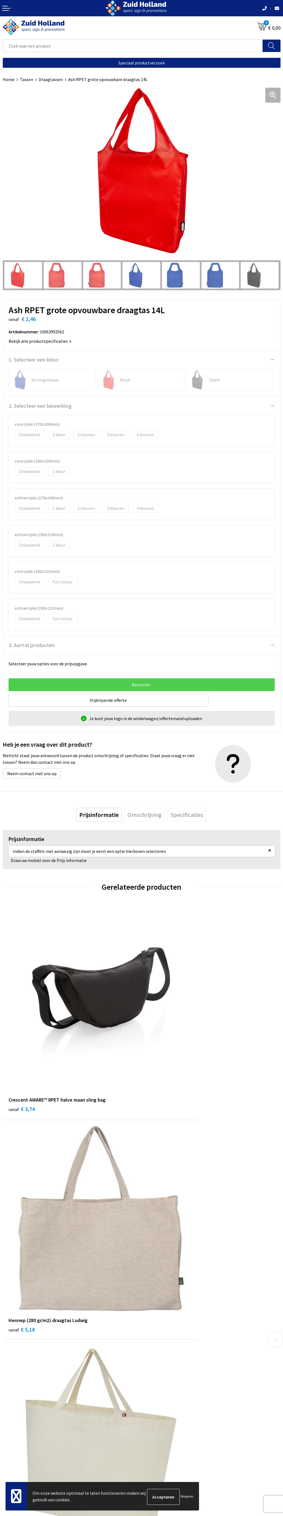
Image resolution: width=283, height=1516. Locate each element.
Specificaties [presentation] (187, 815)
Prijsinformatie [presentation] (99, 815)
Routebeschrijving (161, 1340)
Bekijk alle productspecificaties (40, 341)
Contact (152, 1315)
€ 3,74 (22, 1051)
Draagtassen (51, 79)
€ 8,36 (22, 1215)
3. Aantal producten (32, 645)
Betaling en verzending (166, 1332)
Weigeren (186, 1497)
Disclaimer (13, 1459)
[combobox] (133, 46)
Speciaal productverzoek (141, 63)
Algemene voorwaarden (25, 1442)
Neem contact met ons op (32, 773)
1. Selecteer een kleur (34, 359)
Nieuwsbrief (155, 1324)
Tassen (26, 79)
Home (8, 79)
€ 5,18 (160, 1051)
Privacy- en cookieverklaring (29, 1450)
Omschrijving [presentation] (144, 815)
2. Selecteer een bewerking (40, 405)
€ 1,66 (160, 1215)
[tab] (99, 815)
